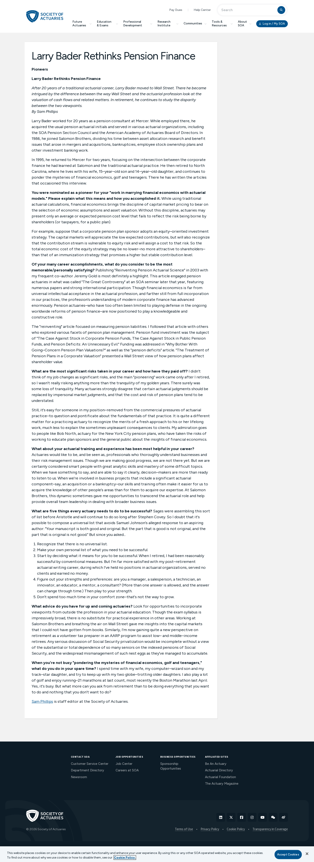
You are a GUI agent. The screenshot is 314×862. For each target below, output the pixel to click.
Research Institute (167, 23)
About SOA (244, 23)
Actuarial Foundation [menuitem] (220, 777)
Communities (195, 23)
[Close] (307, 854)
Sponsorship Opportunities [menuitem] (170, 766)
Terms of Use (184, 829)
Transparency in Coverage (270, 829)
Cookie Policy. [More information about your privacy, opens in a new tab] (125, 857)
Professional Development (137, 23)
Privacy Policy (210, 829)
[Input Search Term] (248, 10)
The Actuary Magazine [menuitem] (221, 784)
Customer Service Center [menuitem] (89, 764)
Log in (272, 24)
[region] (157, 854)
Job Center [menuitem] (124, 764)
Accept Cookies (288, 854)
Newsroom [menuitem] (79, 777)
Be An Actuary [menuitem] (215, 764)
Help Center (202, 10)
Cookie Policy (236, 829)
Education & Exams (107, 23)
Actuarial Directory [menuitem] (219, 770)
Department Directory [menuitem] (87, 770)
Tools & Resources (222, 23)
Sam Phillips (42, 701)
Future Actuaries (82, 23)
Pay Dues (175, 10)
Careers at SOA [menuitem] (127, 770)
